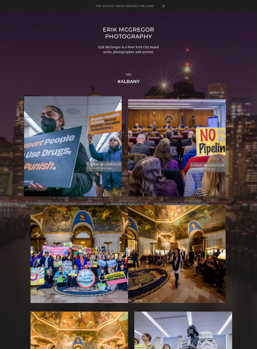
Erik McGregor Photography (128, 33)
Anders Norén (136, 331)
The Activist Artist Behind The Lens (124, 6)
